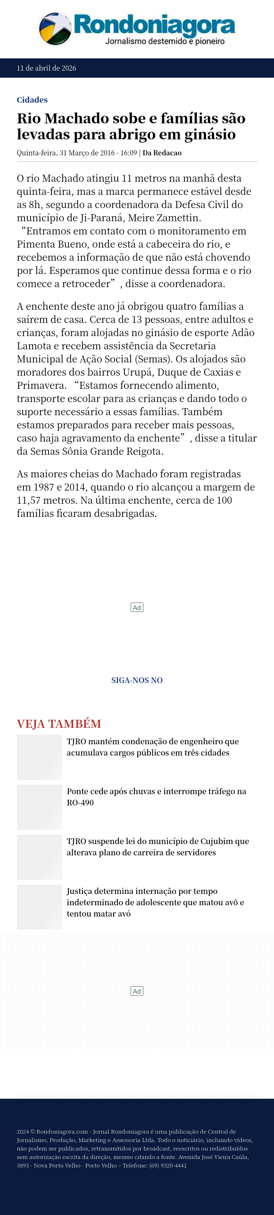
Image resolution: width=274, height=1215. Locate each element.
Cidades (32, 99)
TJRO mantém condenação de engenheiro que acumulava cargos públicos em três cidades (153, 747)
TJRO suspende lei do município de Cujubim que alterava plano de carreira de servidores (158, 847)
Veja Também (59, 723)
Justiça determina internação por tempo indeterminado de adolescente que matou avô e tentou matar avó (155, 902)
